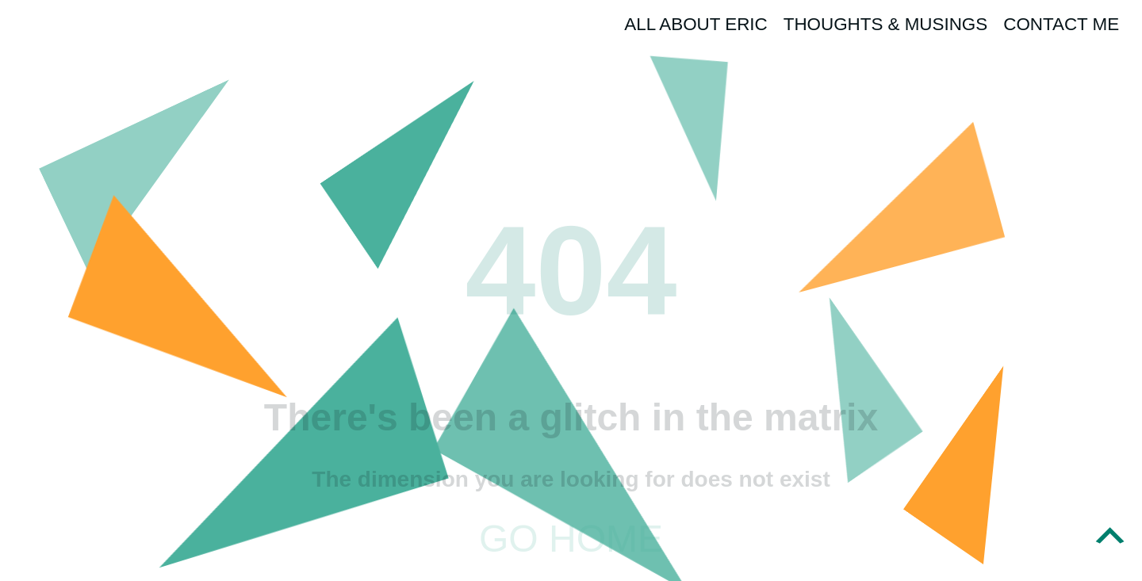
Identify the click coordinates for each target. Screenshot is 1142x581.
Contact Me (1061, 24)
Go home (571, 539)
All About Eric (695, 24)
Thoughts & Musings (886, 24)
